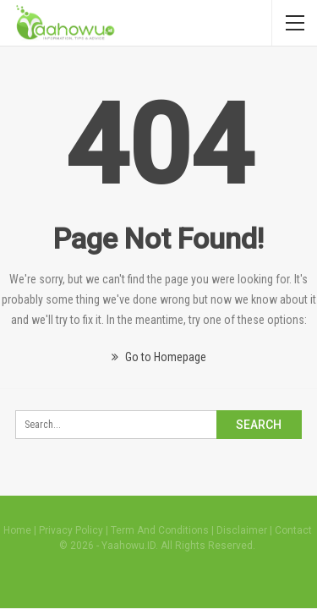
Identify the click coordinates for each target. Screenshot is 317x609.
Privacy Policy (71, 530)
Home (17, 530)
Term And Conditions (160, 530)
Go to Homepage (159, 357)
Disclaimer (241, 530)
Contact (293, 530)
